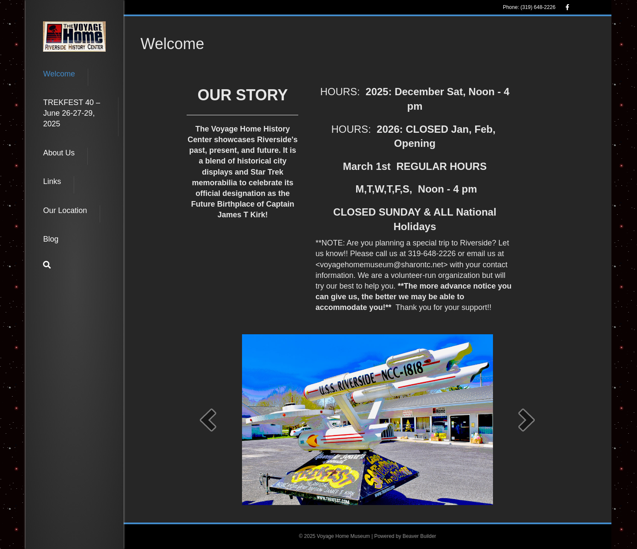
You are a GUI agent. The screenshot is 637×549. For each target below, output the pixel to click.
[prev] (208, 420)
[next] (526, 420)
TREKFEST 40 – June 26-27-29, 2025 (71, 113)
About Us (59, 153)
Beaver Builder (419, 536)
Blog (50, 239)
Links (52, 181)
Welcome (59, 74)
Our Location (65, 210)
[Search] (46, 265)
